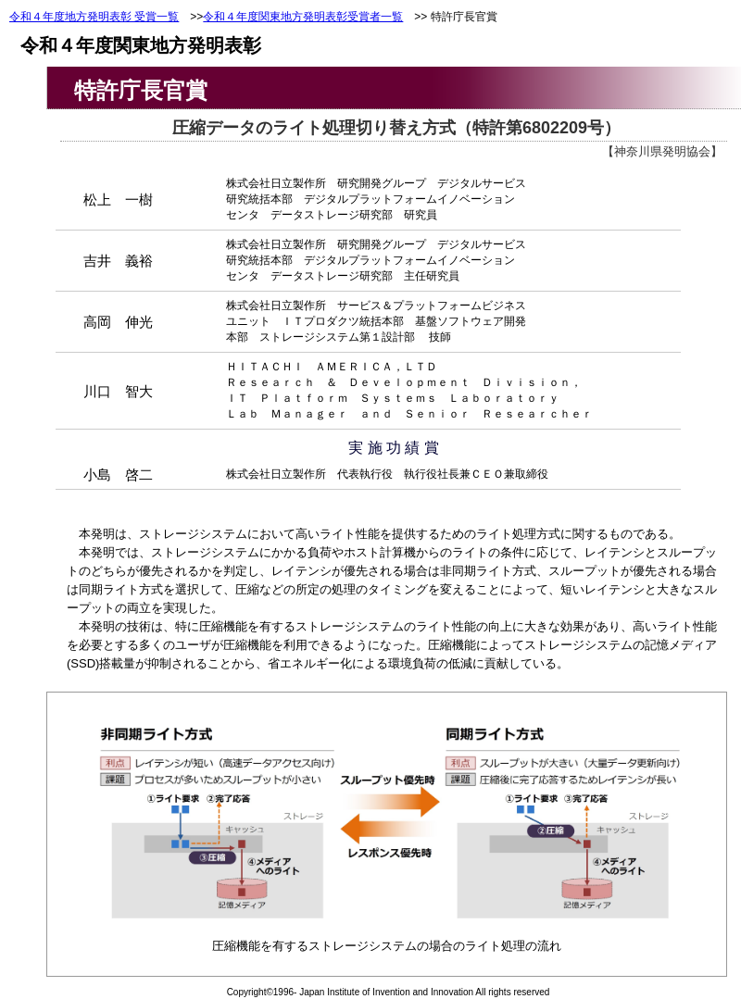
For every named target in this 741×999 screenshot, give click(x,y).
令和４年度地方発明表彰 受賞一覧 (94, 16)
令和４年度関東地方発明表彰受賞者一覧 (303, 16)
